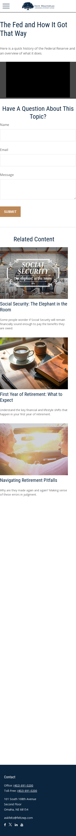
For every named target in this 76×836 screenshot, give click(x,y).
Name (4, 124)
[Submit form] (10, 211)
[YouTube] (21, 826)
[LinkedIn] (16, 826)
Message (7, 175)
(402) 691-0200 (23, 785)
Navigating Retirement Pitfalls (28, 480)
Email (4, 150)
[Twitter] (10, 826)
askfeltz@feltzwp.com (18, 818)
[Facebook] (5, 826)
